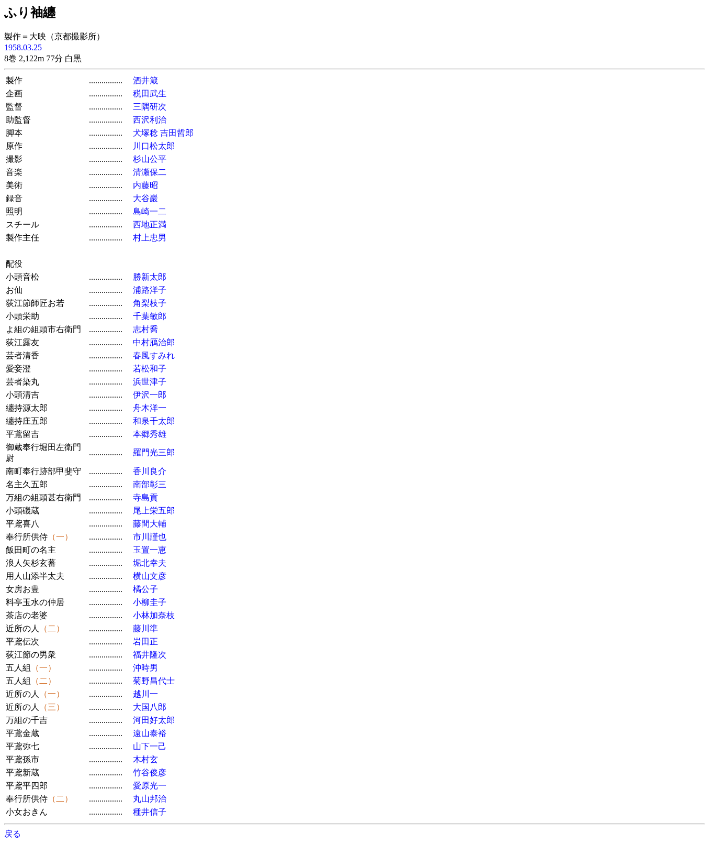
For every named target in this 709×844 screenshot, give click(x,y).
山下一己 (149, 746)
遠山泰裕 (149, 733)
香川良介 (149, 471)
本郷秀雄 (149, 434)
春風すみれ (154, 355)
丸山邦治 (149, 798)
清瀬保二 (149, 172)
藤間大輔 (149, 523)
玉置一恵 (149, 549)
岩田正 (145, 641)
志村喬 (145, 329)
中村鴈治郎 (154, 342)
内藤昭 (145, 185)
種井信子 (149, 811)
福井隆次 (149, 654)
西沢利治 (149, 119)
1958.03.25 (23, 47)
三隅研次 (149, 106)
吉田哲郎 (177, 132)
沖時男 (145, 667)
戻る (12, 833)
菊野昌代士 (154, 680)
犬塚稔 (145, 132)
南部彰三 (149, 484)
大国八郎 (149, 707)
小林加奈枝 (154, 615)
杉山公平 (149, 159)
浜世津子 (149, 381)
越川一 (145, 693)
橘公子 (145, 589)
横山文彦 (149, 576)
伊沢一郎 (149, 394)
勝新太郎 (149, 276)
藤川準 (145, 628)
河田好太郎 (154, 720)
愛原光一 (149, 785)
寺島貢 (145, 497)
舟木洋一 (149, 407)
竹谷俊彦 (149, 772)
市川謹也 (149, 536)
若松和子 (149, 368)
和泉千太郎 (154, 420)
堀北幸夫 (149, 562)
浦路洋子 (149, 290)
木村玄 (145, 759)
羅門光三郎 (154, 452)
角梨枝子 (149, 303)
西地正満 (149, 224)
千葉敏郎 (149, 316)
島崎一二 (149, 211)
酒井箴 (145, 80)
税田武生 (149, 93)
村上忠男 (149, 237)
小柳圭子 (149, 602)
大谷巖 (145, 198)
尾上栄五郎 (154, 510)
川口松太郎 (154, 145)
